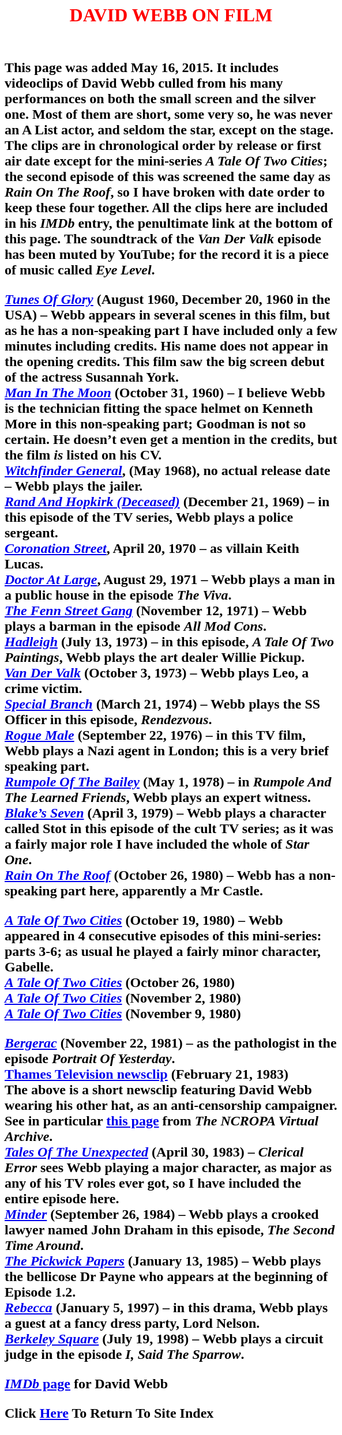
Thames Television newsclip (86, 1074)
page (37, 1383)
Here (54, 1413)
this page (132, 1120)
